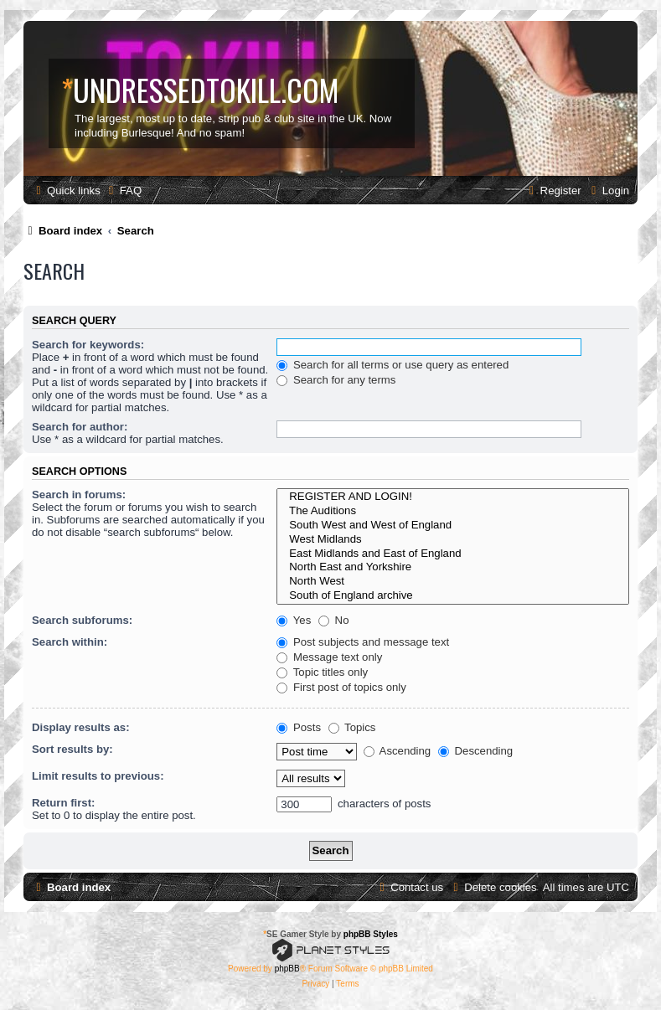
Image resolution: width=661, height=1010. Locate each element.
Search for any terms (335, 380)
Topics (352, 727)
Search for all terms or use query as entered (392, 364)
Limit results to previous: (98, 776)
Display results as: (81, 727)
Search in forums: (79, 494)
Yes (293, 620)
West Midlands (452, 540)
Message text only (329, 657)
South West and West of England (452, 525)
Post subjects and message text (362, 642)
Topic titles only (322, 672)
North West (452, 582)
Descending (475, 751)
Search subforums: (82, 620)
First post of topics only (341, 687)
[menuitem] (123, 190)
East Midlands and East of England (452, 554)
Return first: (63, 802)
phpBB (287, 968)
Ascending (397, 751)
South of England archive (452, 596)
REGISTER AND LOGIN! (452, 497)
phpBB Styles (370, 934)
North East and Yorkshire (452, 567)
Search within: (69, 642)
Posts (298, 727)
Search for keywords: (88, 344)
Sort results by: (72, 749)
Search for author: (79, 426)
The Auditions (452, 511)
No (333, 620)
